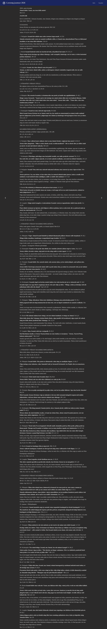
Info (94, 3)
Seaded (101, 3)
